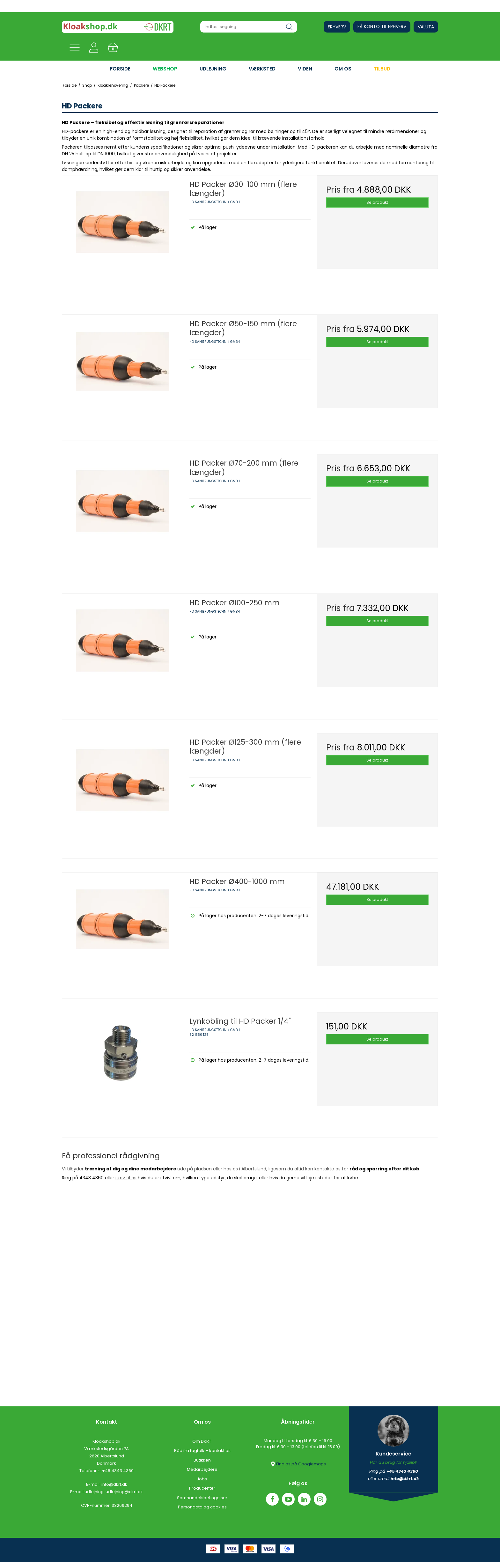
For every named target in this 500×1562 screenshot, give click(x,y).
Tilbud (382, 68)
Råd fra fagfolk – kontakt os (202, 1451)
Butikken (202, 1460)
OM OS (343, 68)
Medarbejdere (202, 1469)
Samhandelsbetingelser (202, 1498)
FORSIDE (120, 68)
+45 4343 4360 (118, 1471)
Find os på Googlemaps (298, 1464)
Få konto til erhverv (381, 26)
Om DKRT (202, 1441)
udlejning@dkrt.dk (124, 1492)
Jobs (202, 1479)
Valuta (426, 27)
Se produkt (377, 202)
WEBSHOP (165, 68)
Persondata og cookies (202, 1507)
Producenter (202, 1488)
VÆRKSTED (262, 68)
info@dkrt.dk (114, 1484)
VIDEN (305, 68)
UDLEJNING (213, 68)
